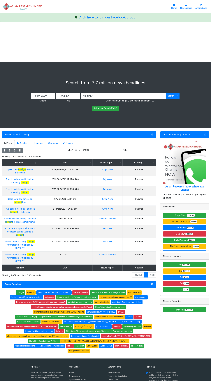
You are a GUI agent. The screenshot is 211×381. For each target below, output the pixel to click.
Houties (138, 278)
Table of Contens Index (117, 337)
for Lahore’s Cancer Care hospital (85, 297)
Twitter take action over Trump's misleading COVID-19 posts (59, 273)
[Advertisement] (105, 42)
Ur (184, 264)
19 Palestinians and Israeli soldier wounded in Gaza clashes (32, 288)
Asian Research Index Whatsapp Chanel (184, 188)
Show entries (78, 150)
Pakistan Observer (129, 202)
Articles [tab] (22, 143)
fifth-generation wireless (79, 312)
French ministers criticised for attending (41, 176)
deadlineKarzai (66, 288)
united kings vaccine (132, 288)
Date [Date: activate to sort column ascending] (98, 162)
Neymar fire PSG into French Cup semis (54, 254)
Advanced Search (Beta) (105, 108)
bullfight (27, 134)
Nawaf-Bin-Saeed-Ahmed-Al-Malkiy (43, 302)
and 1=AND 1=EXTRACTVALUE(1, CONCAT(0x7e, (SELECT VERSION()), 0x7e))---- (94, 302)
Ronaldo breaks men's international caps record (77, 258)
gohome (117, 288)
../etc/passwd (106, 307)
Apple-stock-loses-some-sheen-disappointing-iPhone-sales (39, 307)
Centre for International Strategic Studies (108, 254)
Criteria (42, 100)
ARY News (129, 209)
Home (71, 334)
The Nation (185, 227)
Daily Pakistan (184, 240)
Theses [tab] (68, 143)
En (184, 271)
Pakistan (184, 309)
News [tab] (8, 143)
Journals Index (114, 334)
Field (68, 100)
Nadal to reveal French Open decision (26, 258)
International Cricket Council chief (109, 278)
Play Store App (75, 351)
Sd (184, 277)
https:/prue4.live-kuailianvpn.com (39, 292)
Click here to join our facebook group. (107, 17)
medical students (80, 254)
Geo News (184, 234)
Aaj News (128, 176)
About (105, 365)
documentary (140, 258)
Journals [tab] (53, 143)
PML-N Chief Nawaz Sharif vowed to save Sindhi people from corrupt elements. (99, 292)
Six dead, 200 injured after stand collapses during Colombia (41, 209)
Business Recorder (129, 222)
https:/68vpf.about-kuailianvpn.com (110, 268)
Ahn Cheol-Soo (134, 254)
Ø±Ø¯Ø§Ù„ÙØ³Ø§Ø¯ (84, 288)
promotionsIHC (121, 307)
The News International (184, 246)
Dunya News (129, 169)
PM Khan (30, 254)
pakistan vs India (103, 288)
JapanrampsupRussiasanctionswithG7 (116, 258)
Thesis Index (113, 341)
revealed (147, 288)
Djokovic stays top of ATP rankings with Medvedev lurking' (40, 263)
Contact (114, 365)
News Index (112, 344)
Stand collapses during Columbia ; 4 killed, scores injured (42, 202)
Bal (184, 283)
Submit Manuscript (77, 348)
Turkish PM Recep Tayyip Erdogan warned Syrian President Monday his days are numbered (54, 278)
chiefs (129, 278)
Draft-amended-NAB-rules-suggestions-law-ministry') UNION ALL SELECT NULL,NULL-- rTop (102, 283)
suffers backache (102, 263)
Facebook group (39, 345)
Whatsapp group (39, 348)
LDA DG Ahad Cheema (51, 283)
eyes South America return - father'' (126, 263)
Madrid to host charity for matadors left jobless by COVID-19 (41, 215)
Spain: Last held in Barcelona (41, 169)
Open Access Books (77, 341)
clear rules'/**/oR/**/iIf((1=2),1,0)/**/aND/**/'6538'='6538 (126, 297)
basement (79, 307)
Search (171, 96)
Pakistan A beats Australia (28, 283)
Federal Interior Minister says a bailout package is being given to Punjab (62, 268)
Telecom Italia (137, 307)
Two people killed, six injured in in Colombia (41, 196)
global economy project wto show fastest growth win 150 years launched (37, 297)
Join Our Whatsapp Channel (176, 134)
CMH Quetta (92, 307)
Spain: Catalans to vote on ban (41, 189)
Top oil (70, 307)
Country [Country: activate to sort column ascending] (147, 162)
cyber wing (49, 258)
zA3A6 (121, 273)
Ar (184, 289)
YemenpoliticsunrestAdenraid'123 (101, 273)
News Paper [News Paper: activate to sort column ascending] (128, 162)
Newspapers (74, 337)
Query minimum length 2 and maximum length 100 (130, 100)
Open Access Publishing (79, 344)
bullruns (59, 292)
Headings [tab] (37, 143)
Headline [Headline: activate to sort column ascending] (40, 162)
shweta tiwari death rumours (80, 263)
